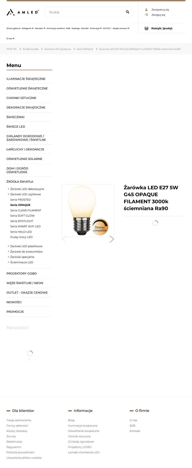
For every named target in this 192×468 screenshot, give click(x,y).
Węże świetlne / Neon (24, 283)
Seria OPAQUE (20, 205)
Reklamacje (14, 441)
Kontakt (135, 431)
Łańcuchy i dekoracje (25, 149)
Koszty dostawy (16, 431)
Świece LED (15, 126)
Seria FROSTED (20, 199)
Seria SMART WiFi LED (25, 226)
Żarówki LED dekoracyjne (27, 189)
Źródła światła (19, 181)
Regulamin (13, 447)
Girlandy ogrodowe (81, 441)
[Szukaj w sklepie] (84, 12)
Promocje (15, 311)
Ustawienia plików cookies (24, 457)
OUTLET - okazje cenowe (27, 292)
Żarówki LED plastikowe (26, 246)
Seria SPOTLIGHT (21, 221)
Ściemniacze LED (21, 262)
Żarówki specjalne (22, 257)
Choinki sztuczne (21, 98)
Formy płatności (17, 425)
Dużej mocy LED (21, 237)
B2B (132, 425)
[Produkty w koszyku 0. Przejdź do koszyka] (162, 28)
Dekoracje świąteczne (25, 107)
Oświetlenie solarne (24, 159)
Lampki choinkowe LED (84, 452)
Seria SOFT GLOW (22, 215)
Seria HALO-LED (21, 231)
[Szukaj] (127, 12)
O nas (133, 420)
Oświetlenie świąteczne (27, 88)
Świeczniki (15, 117)
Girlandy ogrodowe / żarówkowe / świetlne (26, 138)
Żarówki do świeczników (26, 251)
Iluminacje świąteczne (25, 79)
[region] (124, 119)
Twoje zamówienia (18, 420)
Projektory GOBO (21, 273)
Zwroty (11, 436)
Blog (71, 420)
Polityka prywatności (20, 452)
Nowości (14, 302)
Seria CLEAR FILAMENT (25, 210)
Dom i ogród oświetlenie (17, 170)
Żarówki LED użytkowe (25, 194)
